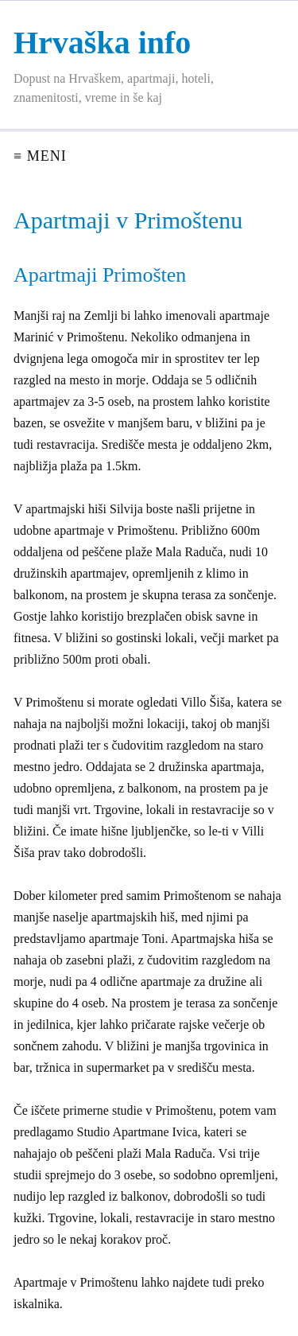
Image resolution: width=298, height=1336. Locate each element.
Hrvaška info (102, 42)
